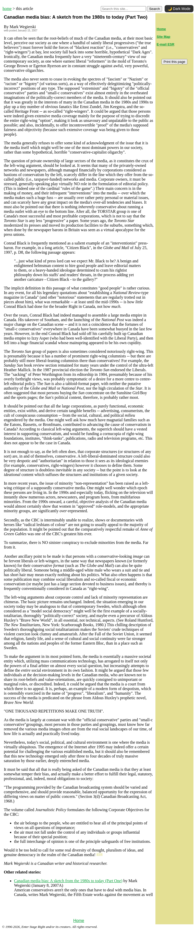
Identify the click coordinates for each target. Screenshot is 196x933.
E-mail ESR (165, 44)
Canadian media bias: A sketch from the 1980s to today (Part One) (68, 881)
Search (154, 9)
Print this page (174, 62)
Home (78, 920)
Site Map (163, 37)
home (7, 8)
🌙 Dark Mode (179, 9)
